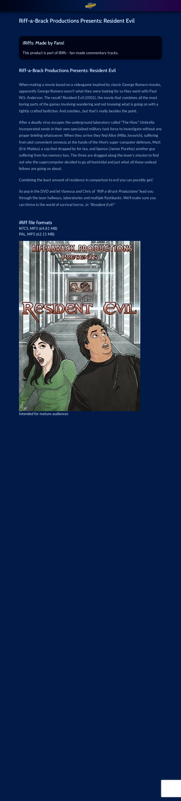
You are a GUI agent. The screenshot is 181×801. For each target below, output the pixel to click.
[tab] (90, 43)
